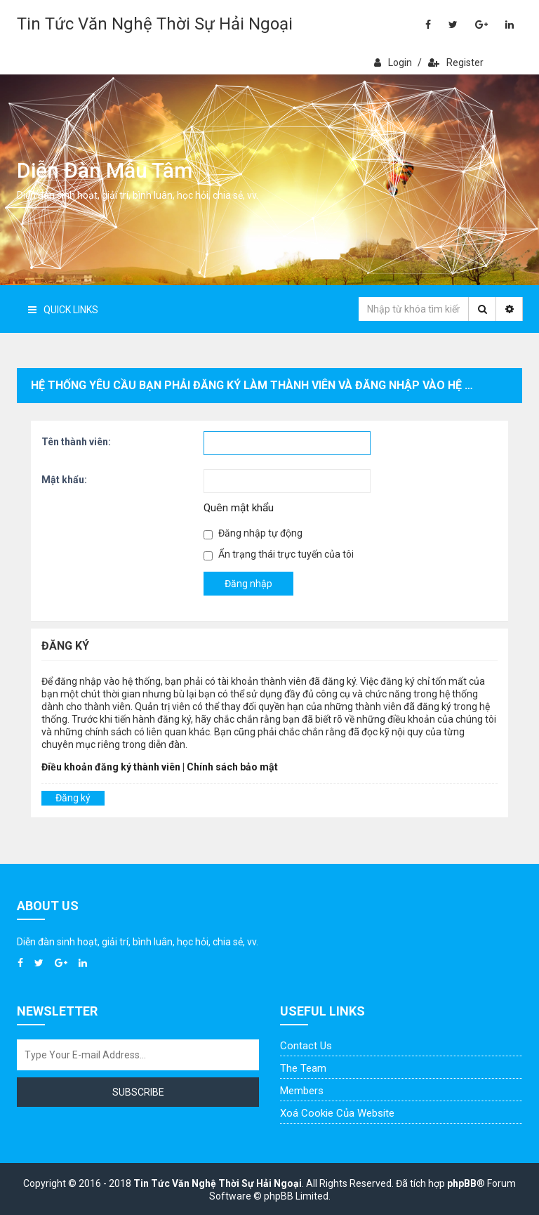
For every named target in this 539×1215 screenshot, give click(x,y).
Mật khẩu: (64, 479)
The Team (303, 1068)
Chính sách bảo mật (232, 767)
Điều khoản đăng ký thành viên (110, 767)
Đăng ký (73, 797)
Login (393, 62)
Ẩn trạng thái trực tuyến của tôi (279, 554)
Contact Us (306, 1045)
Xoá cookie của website (337, 1113)
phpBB (462, 1183)
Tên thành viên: (76, 441)
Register (456, 62)
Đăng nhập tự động (253, 533)
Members (302, 1090)
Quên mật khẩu (239, 507)
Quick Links (63, 309)
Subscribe (138, 1092)
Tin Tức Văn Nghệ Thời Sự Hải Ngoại (155, 24)
